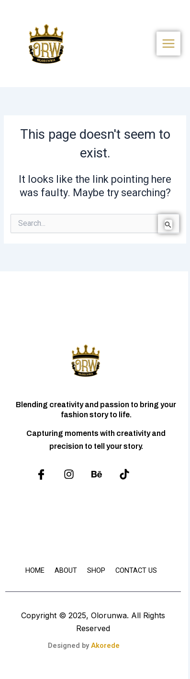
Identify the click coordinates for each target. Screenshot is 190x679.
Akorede (105, 645)
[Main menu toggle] (168, 44)
